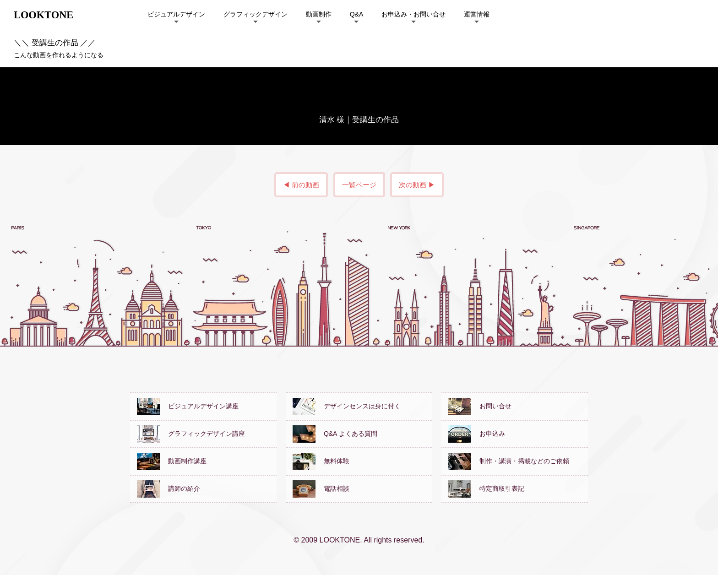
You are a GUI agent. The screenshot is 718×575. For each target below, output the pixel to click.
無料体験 (321, 461)
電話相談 (321, 488)
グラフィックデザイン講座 (191, 433)
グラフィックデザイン (255, 14)
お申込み (476, 433)
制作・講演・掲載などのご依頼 (508, 461)
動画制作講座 (172, 461)
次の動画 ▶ (417, 185)
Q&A (357, 14)
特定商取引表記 (486, 488)
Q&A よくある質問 (335, 433)
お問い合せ (479, 406)
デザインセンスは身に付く (347, 406)
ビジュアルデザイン (176, 14)
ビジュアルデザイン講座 (188, 406)
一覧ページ (359, 185)
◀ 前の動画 (301, 185)
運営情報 (477, 14)
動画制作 (319, 14)
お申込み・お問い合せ (413, 14)
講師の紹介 (168, 488)
